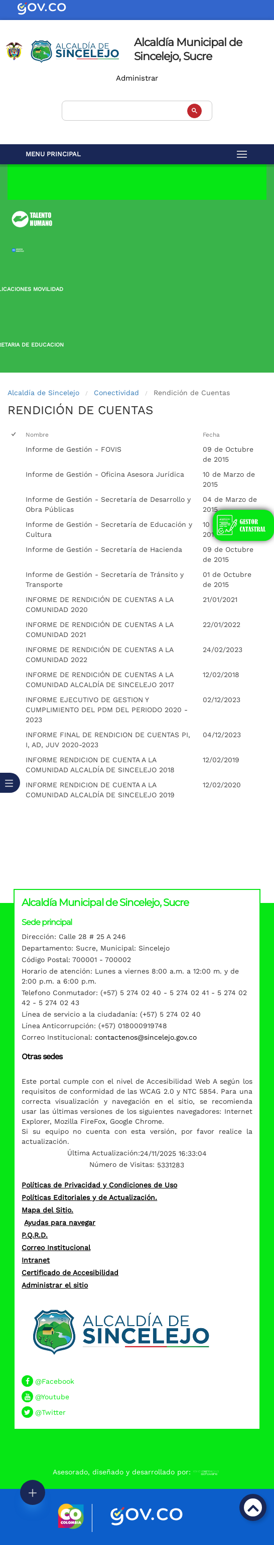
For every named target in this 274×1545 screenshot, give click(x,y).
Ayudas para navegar (59, 1222)
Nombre (37, 434)
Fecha (211, 434)
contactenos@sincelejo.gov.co (146, 1037)
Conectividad (116, 393)
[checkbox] (14, 435)
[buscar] (136, 109)
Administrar (137, 78)
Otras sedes (42, 1056)
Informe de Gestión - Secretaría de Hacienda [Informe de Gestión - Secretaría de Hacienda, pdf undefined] (104, 549)
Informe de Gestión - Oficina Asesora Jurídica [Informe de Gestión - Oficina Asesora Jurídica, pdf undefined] (105, 474)
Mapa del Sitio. (47, 1210)
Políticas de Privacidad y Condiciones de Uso (99, 1185)
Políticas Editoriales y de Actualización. (89, 1197)
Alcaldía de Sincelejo (43, 393)
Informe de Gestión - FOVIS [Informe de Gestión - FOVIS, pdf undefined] (73, 449)
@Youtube (52, 1397)
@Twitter (50, 1412)
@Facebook (54, 1381)
